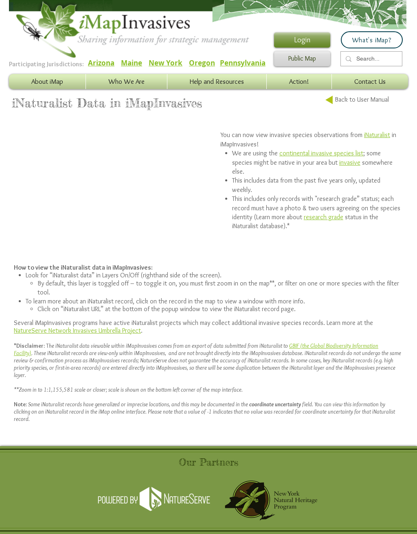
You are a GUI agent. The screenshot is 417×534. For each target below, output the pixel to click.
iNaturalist (377, 135)
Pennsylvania (243, 63)
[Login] (302, 40)
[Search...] (370, 59)
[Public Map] (302, 58)
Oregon (202, 63)
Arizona (101, 63)
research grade (323, 217)
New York (165, 63)
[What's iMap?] (372, 39)
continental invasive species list (321, 153)
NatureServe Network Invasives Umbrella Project (77, 330)
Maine (131, 63)
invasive (349, 162)
